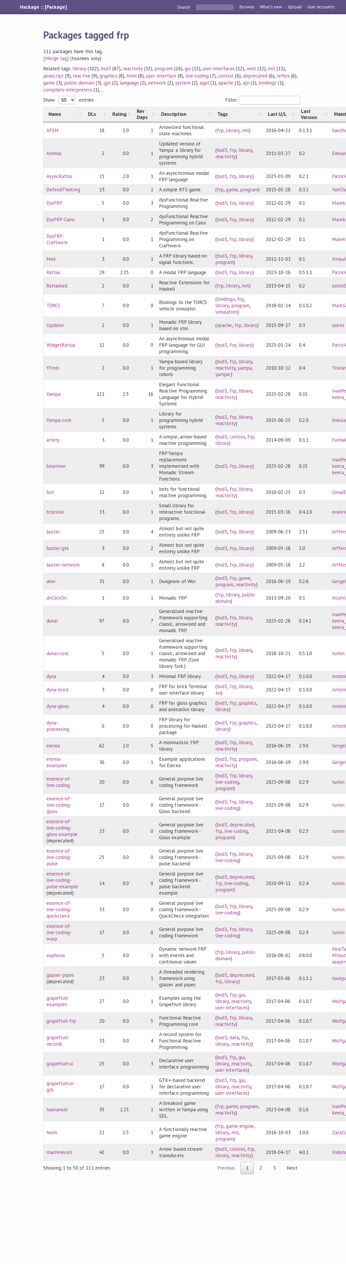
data (234, 1037)
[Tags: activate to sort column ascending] (237, 114)
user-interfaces (219, 68)
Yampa (53, 394)
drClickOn (56, 598)
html (132, 76)
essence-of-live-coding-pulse (58, 857)
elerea (53, 745)
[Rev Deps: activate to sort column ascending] (144, 114)
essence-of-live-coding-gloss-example (62, 827)
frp (220, 130)
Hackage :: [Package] (43, 7)
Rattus (53, 272)
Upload (295, 7)
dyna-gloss (57, 706)
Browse (246, 7)
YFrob (52, 368)
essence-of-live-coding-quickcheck (58, 909)
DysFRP (54, 203)
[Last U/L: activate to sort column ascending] (279, 114)
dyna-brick (57, 689)
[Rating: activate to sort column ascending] (119, 114)
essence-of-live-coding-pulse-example (62, 880)
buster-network (63, 565)
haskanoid (56, 1109)
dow (50, 581)
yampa (245, 368)
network (157, 83)
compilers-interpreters (67, 90)
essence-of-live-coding (58, 782)
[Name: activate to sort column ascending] (63, 114)
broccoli (55, 512)
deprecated (255, 76)
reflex (283, 76)
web (251, 68)
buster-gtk (57, 548)
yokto (338, 325)
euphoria (55, 955)
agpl (204, 83)
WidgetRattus (60, 345)
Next (292, 1168)
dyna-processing (57, 726)
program (163, 68)
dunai (51, 621)
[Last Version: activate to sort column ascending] (312, 114)
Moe (51, 259)
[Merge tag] (56, 58)
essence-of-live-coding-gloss (58, 805)
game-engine (239, 1126)
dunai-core (57, 653)
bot (50, 492)
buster (53, 531)
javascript (53, 76)
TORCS (53, 305)
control (225, 76)
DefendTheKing (63, 189)
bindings (267, 83)
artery (53, 440)
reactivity (133, 68)
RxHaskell (57, 286)
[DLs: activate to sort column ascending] (95, 114)
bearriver (56, 466)
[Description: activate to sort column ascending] (184, 114)
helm (51, 1132)
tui (218, 693)
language (129, 83)
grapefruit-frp (61, 1021)
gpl (107, 83)
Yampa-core (58, 420)
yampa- (223, 374)
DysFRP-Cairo (60, 219)
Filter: (262, 100)
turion (338, 653)
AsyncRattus (59, 176)
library (79, 68)
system (182, 83)
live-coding (197, 76)
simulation (226, 312)
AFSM (52, 130)
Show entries (68, 100)
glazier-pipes (60, 975)
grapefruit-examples (57, 1001)
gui (188, 68)
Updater (55, 325)
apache (225, 83)
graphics (108, 76)
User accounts (321, 7)
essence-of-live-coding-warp (58, 932)
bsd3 (106, 68)
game (49, 83)
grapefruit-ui (59, 1063)
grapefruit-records (57, 1040)
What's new (271, 7)
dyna (51, 676)
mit (271, 68)
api (246, 83)
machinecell (59, 1152)
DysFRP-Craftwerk (57, 239)
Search (184, 7)
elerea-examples (56, 762)
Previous (226, 1168)
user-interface (161, 76)
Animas (54, 153)
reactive (81, 76)
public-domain (79, 83)
